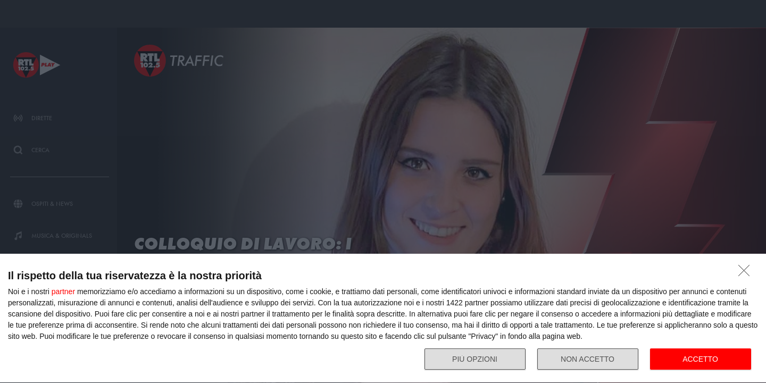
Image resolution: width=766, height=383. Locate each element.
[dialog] (383, 318)
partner (63, 291)
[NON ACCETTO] (746, 273)
